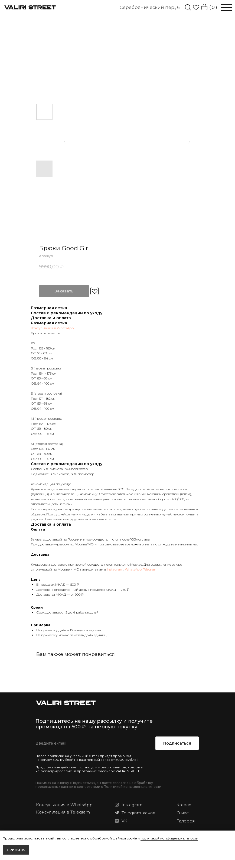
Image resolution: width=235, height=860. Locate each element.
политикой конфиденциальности (169, 838)
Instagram (115, 569)
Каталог (185, 804)
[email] (92, 743)
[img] (188, 7)
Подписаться (177, 743)
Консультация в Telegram (63, 812)
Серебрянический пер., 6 (149, 7)
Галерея (186, 821)
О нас (183, 812)
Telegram (150, 569)
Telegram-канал (138, 812)
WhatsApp (133, 569)
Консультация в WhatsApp (52, 328)
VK (124, 821)
